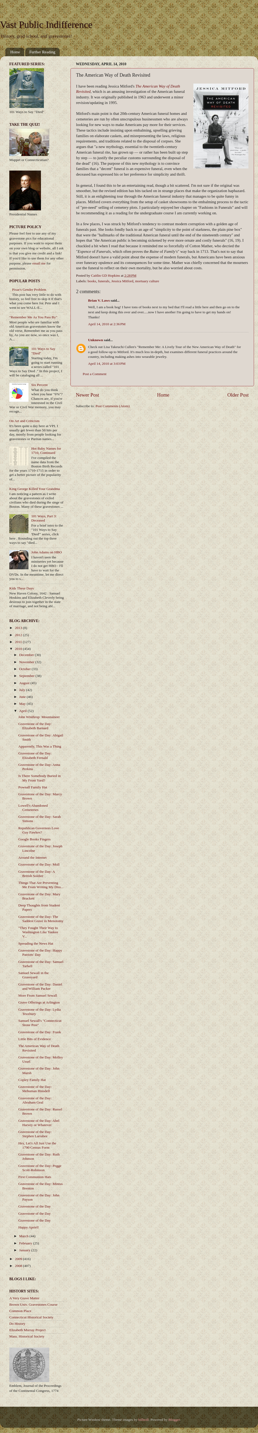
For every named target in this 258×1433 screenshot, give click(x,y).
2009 (19, 1259)
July (22, 690)
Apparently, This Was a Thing (39, 746)
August (24, 683)
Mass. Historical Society (26, 1336)
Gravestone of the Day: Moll (39, 864)
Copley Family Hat (32, 1080)
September (27, 676)
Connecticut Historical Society (31, 1317)
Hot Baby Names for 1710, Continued (46, 450)
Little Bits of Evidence (34, 1039)
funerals (103, 281)
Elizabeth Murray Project (27, 1330)
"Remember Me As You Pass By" (33, 317)
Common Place (20, 1311)
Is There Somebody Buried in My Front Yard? (39, 778)
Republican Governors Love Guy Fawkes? (38, 830)
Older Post (238, 395)
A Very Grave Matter (24, 1298)
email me (39, 263)
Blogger (174, 1420)
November (27, 662)
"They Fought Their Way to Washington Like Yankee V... (38, 932)
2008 (19, 1266)
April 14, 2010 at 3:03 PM (107, 364)
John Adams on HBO (46, 552)
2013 (19, 628)
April (23, 711)
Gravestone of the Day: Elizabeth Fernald (35, 755)
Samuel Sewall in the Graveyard (33, 975)
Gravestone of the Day (34, 1206)
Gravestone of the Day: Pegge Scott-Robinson (39, 1168)
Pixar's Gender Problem (29, 290)
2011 (19, 642)
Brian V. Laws (99, 300)
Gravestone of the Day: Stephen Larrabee (35, 1134)
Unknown (95, 340)
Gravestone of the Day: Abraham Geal (35, 1100)
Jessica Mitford (122, 281)
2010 (19, 649)
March (24, 1236)
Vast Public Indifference (46, 24)
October (25, 669)
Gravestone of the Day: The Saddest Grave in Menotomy (41, 919)
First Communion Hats (34, 1177)
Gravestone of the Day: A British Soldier (36, 874)
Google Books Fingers (34, 839)
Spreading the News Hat (35, 943)
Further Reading (42, 52)
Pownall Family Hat (32, 787)
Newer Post (87, 395)
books (92, 281)
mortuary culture (147, 281)
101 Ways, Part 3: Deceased (43, 518)
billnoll (143, 1420)
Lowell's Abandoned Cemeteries (33, 808)
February (26, 1243)
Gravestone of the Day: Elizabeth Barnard (35, 726)
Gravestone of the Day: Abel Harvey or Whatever (38, 1123)
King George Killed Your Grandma (34, 489)
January (25, 1250)
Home (15, 52)
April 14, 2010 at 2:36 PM (107, 324)
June (23, 697)
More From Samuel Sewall (37, 995)
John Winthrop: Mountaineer (39, 717)
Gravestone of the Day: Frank (39, 1032)
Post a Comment (94, 374)
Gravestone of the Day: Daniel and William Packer (40, 986)
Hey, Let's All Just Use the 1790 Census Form (37, 1145)
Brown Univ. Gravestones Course (33, 1304)
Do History (17, 1324)
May (23, 704)
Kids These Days (21, 588)
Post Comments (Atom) (112, 406)
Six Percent (39, 385)
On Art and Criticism (24, 421)
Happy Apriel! (28, 1227)
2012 (19, 635)
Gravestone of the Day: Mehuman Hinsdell (35, 1089)
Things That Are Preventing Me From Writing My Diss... (41, 885)
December (27, 655)
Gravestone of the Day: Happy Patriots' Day (40, 952)
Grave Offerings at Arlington (39, 1002)
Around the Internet (32, 857)
